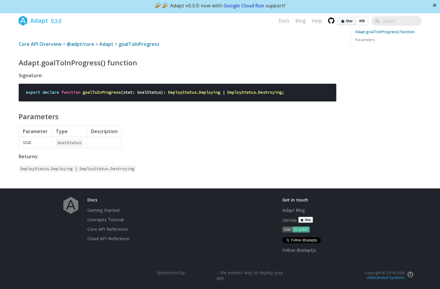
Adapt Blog (293, 210)
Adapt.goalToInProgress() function (385, 31)
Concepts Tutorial (105, 219)
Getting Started (103, 210)
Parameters (365, 39)
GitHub (289, 220)
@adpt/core (80, 44)
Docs (284, 20)
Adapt (106, 44)
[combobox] (396, 21)
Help (317, 20)
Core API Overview (40, 44)
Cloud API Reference (108, 238)
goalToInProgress (139, 44)
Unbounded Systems (385, 277)
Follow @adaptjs (299, 250)
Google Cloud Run (243, 6)
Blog (300, 20)
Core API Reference (107, 229)
